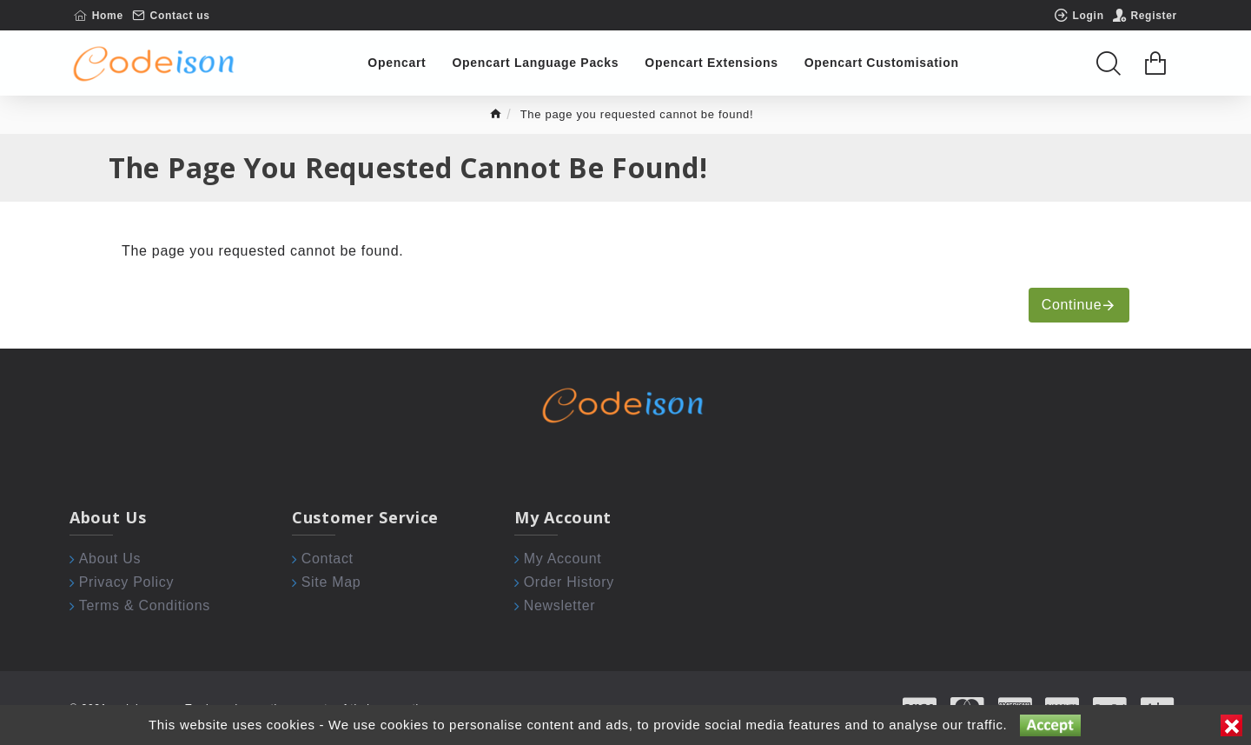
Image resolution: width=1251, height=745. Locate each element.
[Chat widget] (625, 372)
